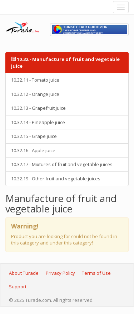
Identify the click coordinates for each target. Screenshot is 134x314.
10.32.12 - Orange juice (35, 94)
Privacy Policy (60, 273)
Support (17, 286)
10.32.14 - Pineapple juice (38, 122)
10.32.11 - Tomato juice (35, 80)
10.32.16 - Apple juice (33, 150)
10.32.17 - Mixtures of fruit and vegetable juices (62, 164)
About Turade (24, 273)
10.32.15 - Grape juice (34, 136)
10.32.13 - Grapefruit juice (38, 108)
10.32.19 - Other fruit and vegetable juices (55, 178)
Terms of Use (96, 273)
